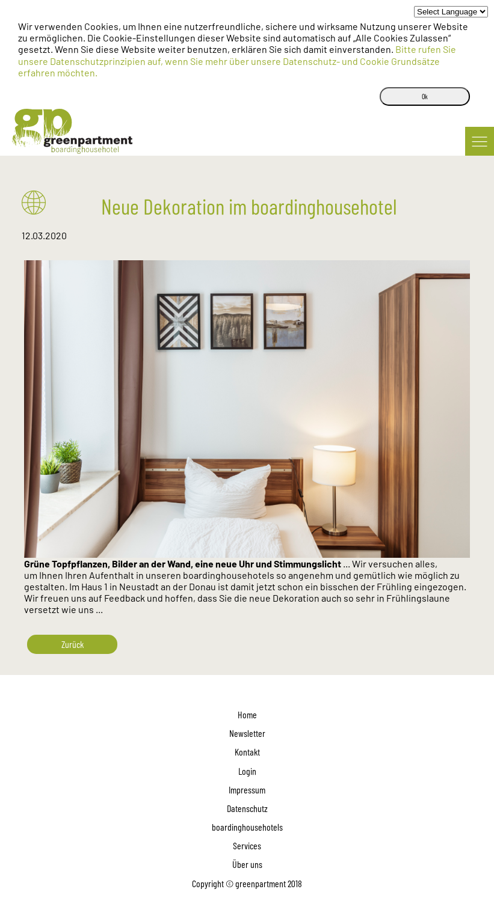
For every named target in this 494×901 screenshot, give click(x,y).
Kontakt (247, 751)
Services (247, 845)
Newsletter (247, 733)
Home (247, 714)
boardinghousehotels (247, 826)
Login (247, 771)
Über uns (247, 864)
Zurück (72, 644)
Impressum (247, 789)
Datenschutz (247, 808)
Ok (425, 96)
